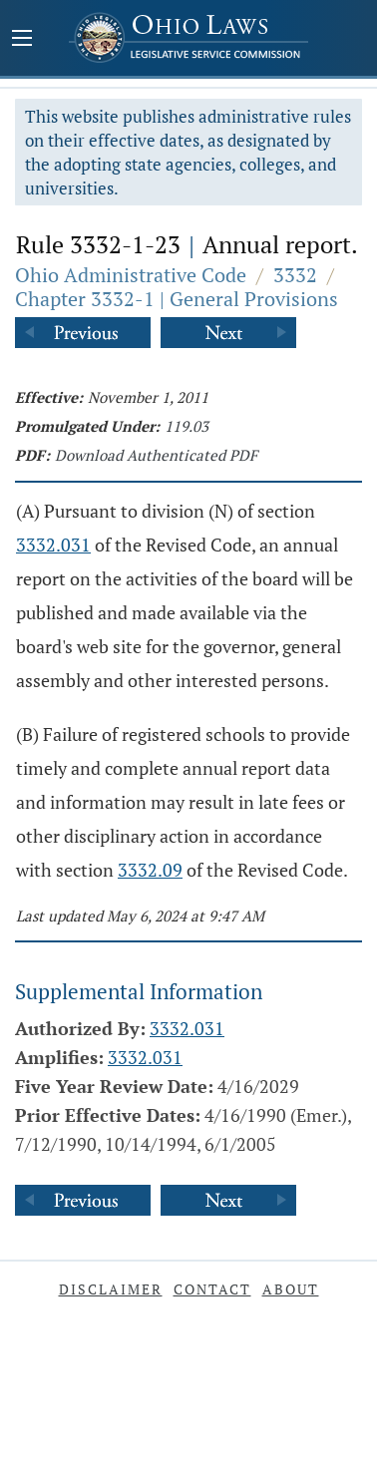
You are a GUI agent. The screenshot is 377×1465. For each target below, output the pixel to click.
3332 (295, 274)
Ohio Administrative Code (130, 274)
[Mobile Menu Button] (22, 40)
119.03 (186, 426)
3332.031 (53, 544)
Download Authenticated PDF (156, 455)
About (290, 1289)
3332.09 (150, 870)
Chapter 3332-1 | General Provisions (176, 298)
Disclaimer (111, 1289)
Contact (212, 1289)
